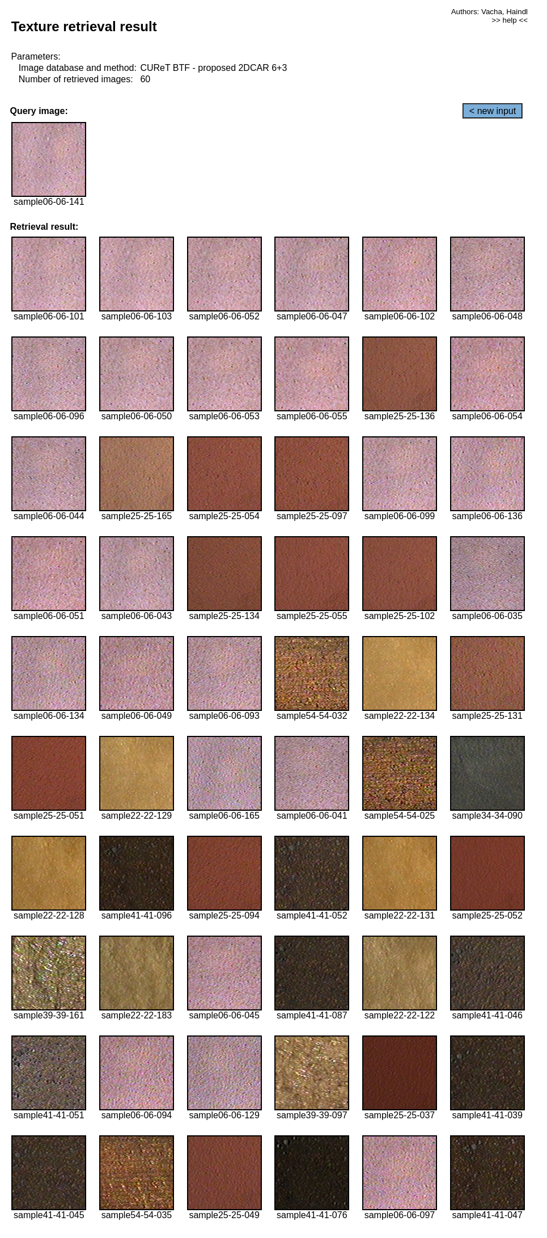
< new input (492, 111)
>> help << (509, 20)
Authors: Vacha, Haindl (489, 11)
